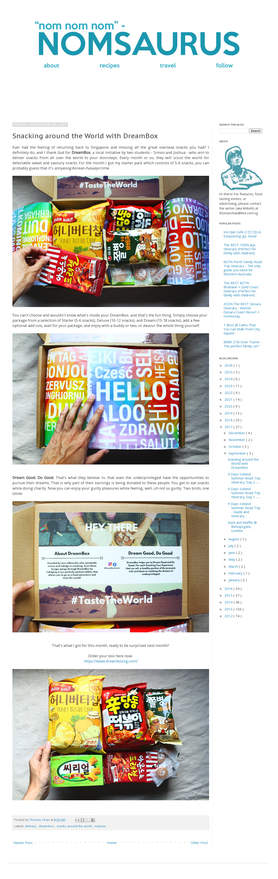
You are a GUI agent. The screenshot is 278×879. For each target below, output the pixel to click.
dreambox (47, 826)
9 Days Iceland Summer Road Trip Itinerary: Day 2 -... (244, 478)
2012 (228, 616)
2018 (228, 420)
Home (112, 842)
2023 (228, 386)
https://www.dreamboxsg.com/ (111, 661)
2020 (228, 406)
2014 (228, 602)
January (235, 580)
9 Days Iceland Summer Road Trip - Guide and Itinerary (244, 509)
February (236, 573)
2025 (228, 372)
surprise (100, 826)
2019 (228, 413)
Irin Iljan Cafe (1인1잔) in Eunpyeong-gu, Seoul (242, 234)
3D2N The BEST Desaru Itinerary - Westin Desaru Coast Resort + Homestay (242, 310)
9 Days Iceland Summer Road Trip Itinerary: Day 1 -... (244, 492)
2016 (228, 588)
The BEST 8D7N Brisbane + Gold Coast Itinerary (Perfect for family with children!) (241, 289)
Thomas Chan (39, 820)
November (237, 439)
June (232, 552)
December (237, 433)
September (238, 453)
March (234, 566)
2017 (228, 426)
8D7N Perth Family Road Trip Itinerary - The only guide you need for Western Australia (243, 268)
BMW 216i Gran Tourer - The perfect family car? (243, 344)
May (232, 559)
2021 (228, 399)
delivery (31, 826)
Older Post (199, 842)
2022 (228, 392)
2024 (228, 378)
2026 (228, 365)
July (232, 545)
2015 (228, 595)
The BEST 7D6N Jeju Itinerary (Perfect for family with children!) (240, 249)
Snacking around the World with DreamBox (243, 463)
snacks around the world (75, 826)
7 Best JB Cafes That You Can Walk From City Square (242, 329)
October (236, 446)
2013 (228, 609)
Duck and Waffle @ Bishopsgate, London (242, 526)
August (234, 539)
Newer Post (23, 842)
